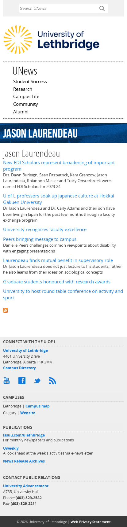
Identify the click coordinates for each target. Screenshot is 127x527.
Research (22, 89)
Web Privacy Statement (91, 521)
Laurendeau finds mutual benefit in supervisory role (58, 260)
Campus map (37, 406)
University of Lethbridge (25, 350)
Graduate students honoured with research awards (56, 281)
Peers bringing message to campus (39, 239)
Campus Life (26, 97)
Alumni (21, 112)
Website (27, 413)
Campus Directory (19, 368)
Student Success (30, 82)
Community (25, 104)
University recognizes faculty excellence (45, 229)
